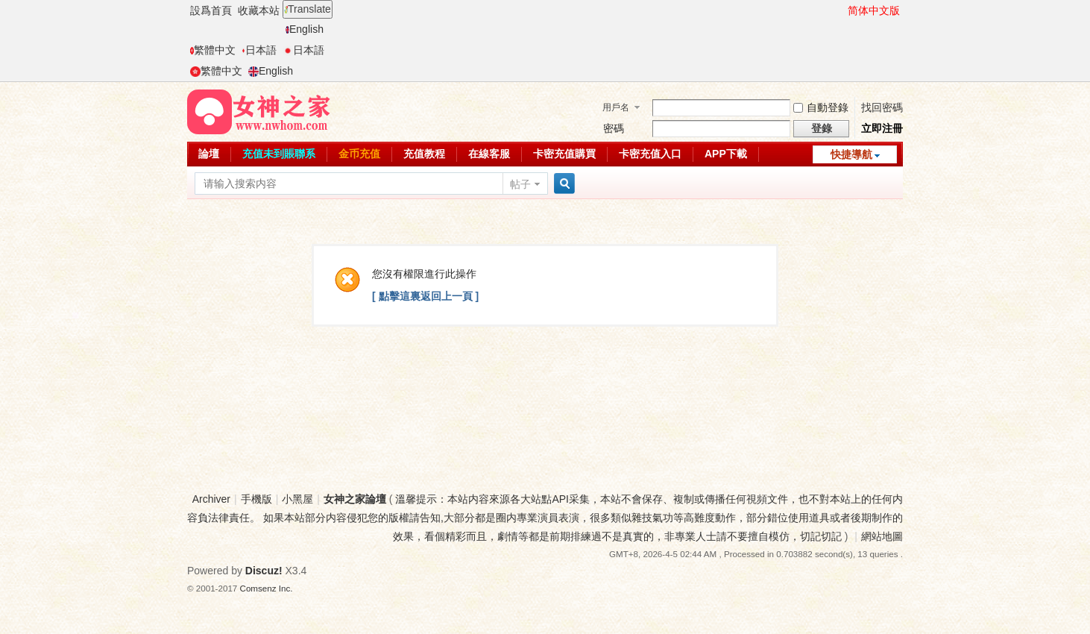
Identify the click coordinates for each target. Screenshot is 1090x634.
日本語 (259, 50)
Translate (307, 9)
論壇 (208, 154)
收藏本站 (259, 10)
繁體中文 (213, 50)
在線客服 (489, 154)
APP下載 (726, 154)
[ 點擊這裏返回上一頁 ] (425, 296)
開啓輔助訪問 (841, 10)
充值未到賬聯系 (278, 154)
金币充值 (359, 154)
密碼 (613, 128)
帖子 (520, 184)
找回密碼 (882, 107)
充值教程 (424, 154)
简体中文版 (874, 10)
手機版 (256, 499)
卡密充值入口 (650, 154)
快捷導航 (851, 154)
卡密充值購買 (564, 154)
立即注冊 (882, 128)
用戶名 (615, 107)
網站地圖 (882, 536)
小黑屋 (297, 499)
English (305, 29)
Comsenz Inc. (266, 588)
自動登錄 (820, 107)
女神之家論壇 (355, 499)
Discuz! (264, 571)
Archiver (211, 499)
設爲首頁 (211, 10)
